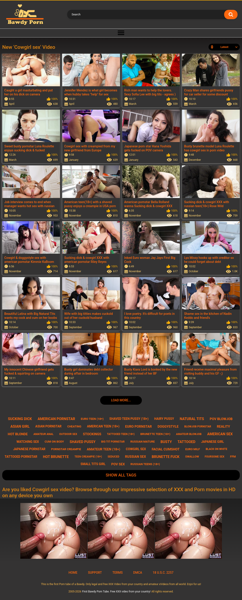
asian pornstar (48, 426)
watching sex (28, 441)
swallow (192, 456)
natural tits (192, 419)
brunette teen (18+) (155, 434)
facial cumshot (166, 449)
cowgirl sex (136, 449)
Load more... (121, 400)
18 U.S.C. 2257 (163, 572)
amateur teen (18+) (103, 449)
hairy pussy (164, 419)
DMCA (137, 572)
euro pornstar (138, 427)
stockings (92, 434)
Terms (117, 572)
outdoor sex (68, 434)
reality (223, 427)
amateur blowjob (188, 434)
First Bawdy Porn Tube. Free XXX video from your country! (116, 591)
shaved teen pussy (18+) (129, 419)
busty (166, 442)
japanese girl (212, 441)
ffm (233, 456)
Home (72, 572)
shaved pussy (82, 442)
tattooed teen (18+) (121, 434)
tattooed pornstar (21, 456)
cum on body (54, 441)
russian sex (135, 457)
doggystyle (167, 427)
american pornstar (56, 419)
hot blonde (18, 434)
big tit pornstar (113, 441)
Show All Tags (121, 475)
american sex (220, 434)
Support (95, 572)
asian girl (20, 426)
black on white (216, 449)
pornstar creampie (66, 449)
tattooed (186, 442)
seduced (113, 456)
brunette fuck (165, 457)
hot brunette (56, 457)
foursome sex (214, 456)
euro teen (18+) (92, 419)
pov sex (118, 464)
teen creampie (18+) (88, 456)
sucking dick (20, 419)
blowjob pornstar (197, 426)
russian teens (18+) (145, 464)
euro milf (192, 449)
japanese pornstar (29, 449)
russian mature (142, 441)
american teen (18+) (103, 426)
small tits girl (93, 464)
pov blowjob (221, 419)
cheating (74, 426)
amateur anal (43, 434)
